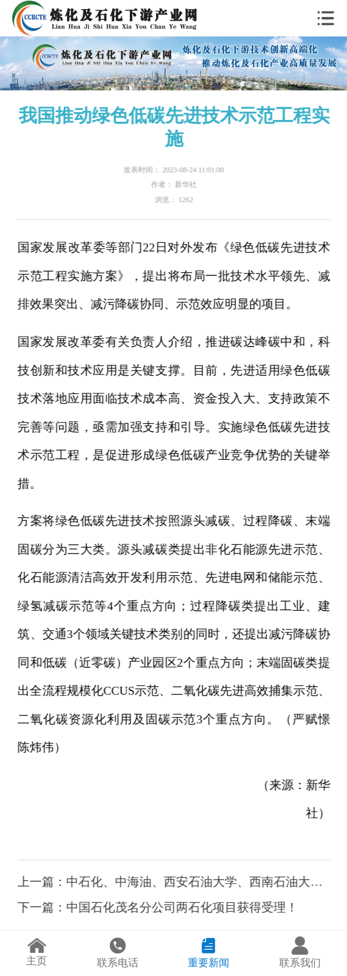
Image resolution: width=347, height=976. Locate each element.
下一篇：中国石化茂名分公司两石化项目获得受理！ (158, 907)
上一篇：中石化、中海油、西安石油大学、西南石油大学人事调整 (174, 881)
